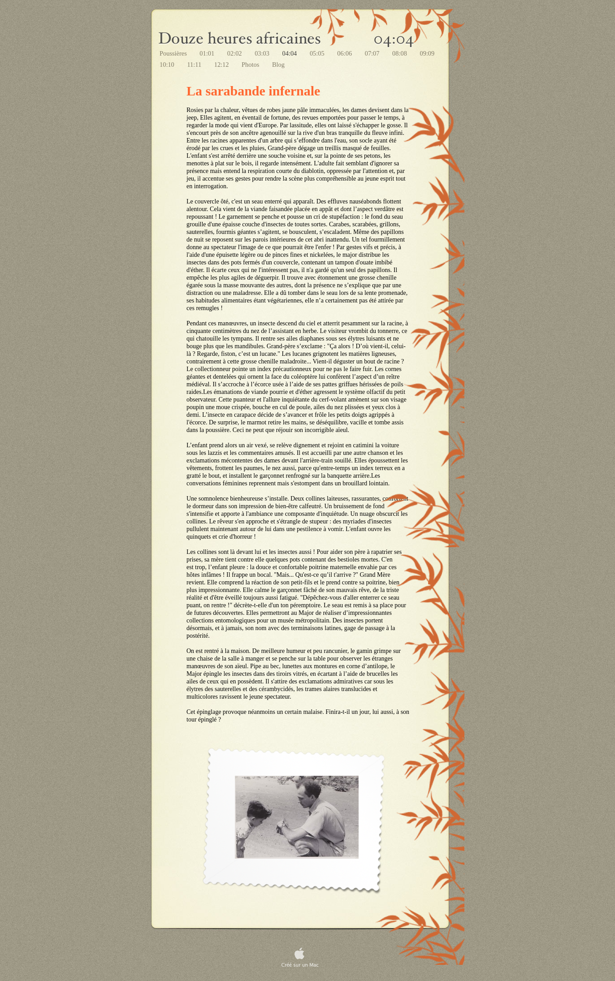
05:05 (318, 53)
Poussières (174, 53)
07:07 (373, 53)
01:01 (207, 53)
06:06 (345, 53)
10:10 (168, 64)
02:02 (235, 53)
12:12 (222, 64)
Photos (251, 64)
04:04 (290, 53)
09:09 (427, 53)
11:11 (195, 64)
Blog (278, 64)
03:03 (263, 53)
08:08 (400, 53)
